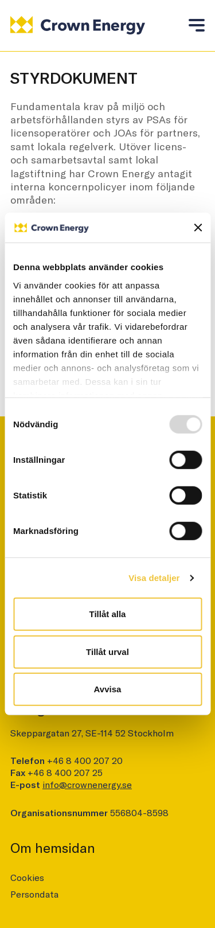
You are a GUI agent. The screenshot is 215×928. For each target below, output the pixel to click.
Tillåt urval (107, 652)
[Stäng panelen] (198, 228)
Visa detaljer (153, 578)
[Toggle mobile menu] (197, 24)
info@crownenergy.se (87, 784)
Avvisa (108, 689)
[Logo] (77, 24)
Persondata (34, 893)
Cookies (27, 877)
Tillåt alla (107, 614)
